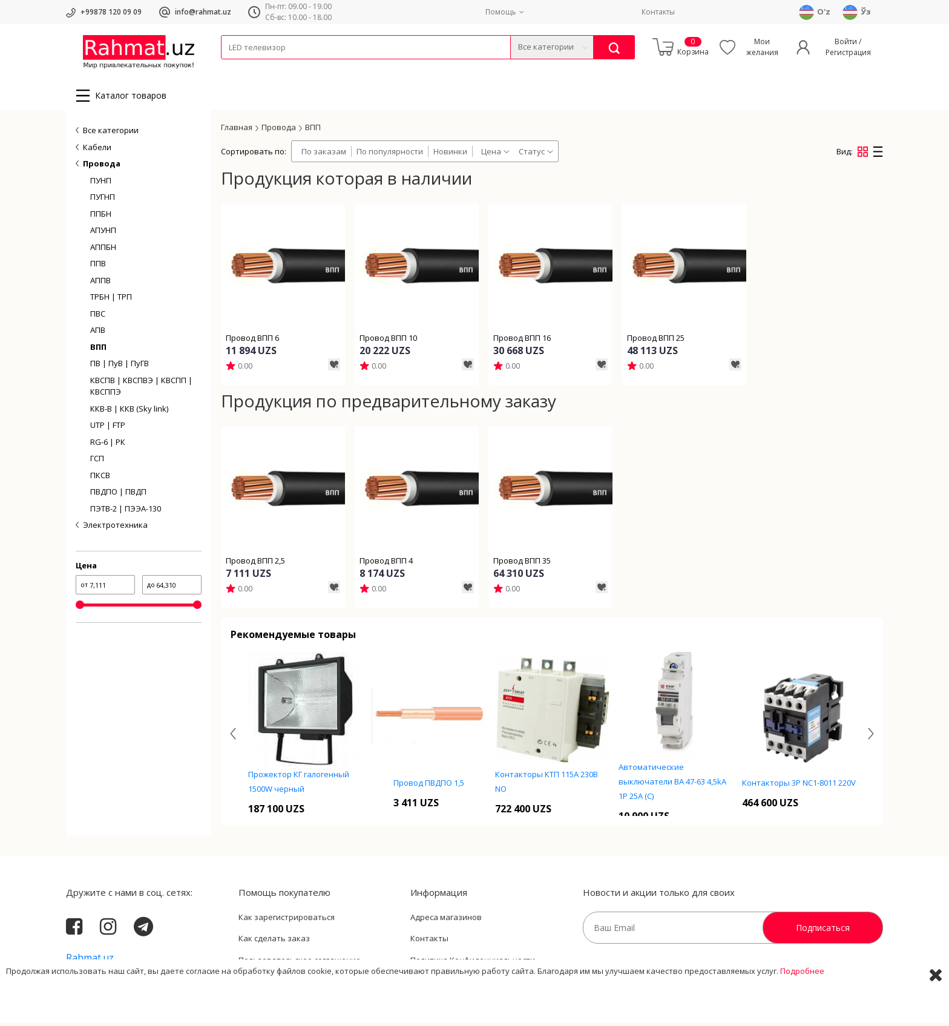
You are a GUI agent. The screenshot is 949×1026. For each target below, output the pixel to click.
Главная (236, 130)
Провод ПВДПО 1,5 (428, 786)
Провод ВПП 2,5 (255, 563)
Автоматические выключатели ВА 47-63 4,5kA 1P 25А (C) (672, 784)
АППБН (103, 250)
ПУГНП (102, 200)
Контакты (658, 12)
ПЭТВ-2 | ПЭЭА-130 (125, 512)
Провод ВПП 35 (522, 563)
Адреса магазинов (446, 920)
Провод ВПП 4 (386, 563)
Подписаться (823, 930)
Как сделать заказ (274, 941)
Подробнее (802, 1007)
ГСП (97, 461)
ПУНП (100, 184)
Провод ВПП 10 (388, 341)
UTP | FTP (107, 428)
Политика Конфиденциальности (472, 963)
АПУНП (103, 233)
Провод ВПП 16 (522, 341)
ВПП (98, 350)
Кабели (234, 67)
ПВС (97, 317)
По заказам (323, 155)
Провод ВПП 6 (252, 341)
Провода (267, 67)
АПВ (97, 333)
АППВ (100, 283)
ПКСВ (100, 478)
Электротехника (316, 67)
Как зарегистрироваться (286, 920)
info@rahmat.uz (203, 12)
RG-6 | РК (107, 445)
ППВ (98, 266)
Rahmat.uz (90, 960)
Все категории (111, 133)
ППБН (100, 217)
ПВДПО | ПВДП (118, 495)
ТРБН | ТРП (111, 300)
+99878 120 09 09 (111, 12)
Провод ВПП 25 (656, 341)
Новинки (450, 155)
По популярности (389, 155)
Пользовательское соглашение (299, 963)
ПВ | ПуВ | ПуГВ (119, 366)
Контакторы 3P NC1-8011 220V (799, 786)
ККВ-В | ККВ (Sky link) (129, 412)
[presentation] (233, 737)
